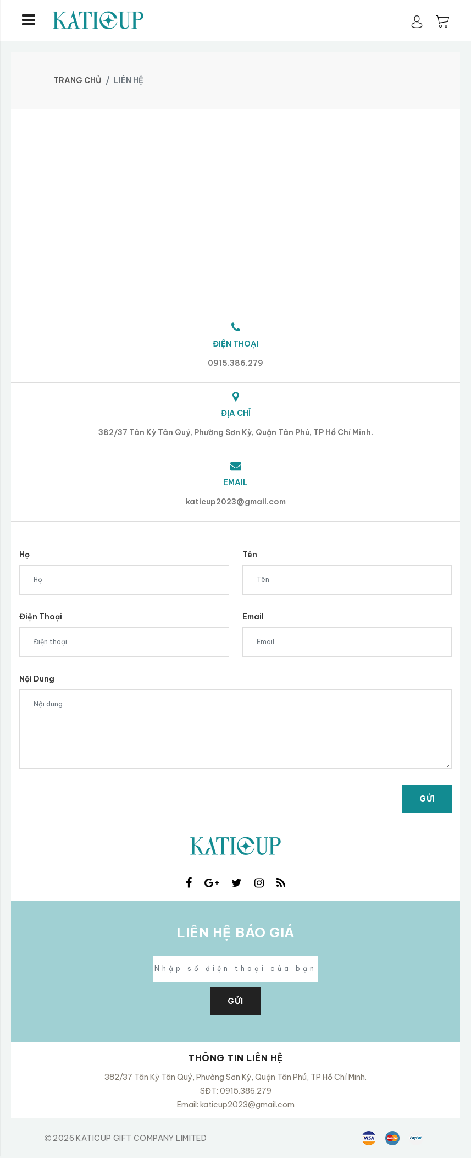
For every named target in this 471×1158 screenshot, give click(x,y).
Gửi (427, 799)
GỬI (235, 1001)
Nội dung (36, 679)
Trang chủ (77, 80)
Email (253, 617)
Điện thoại (40, 617)
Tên (249, 554)
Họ (24, 554)
